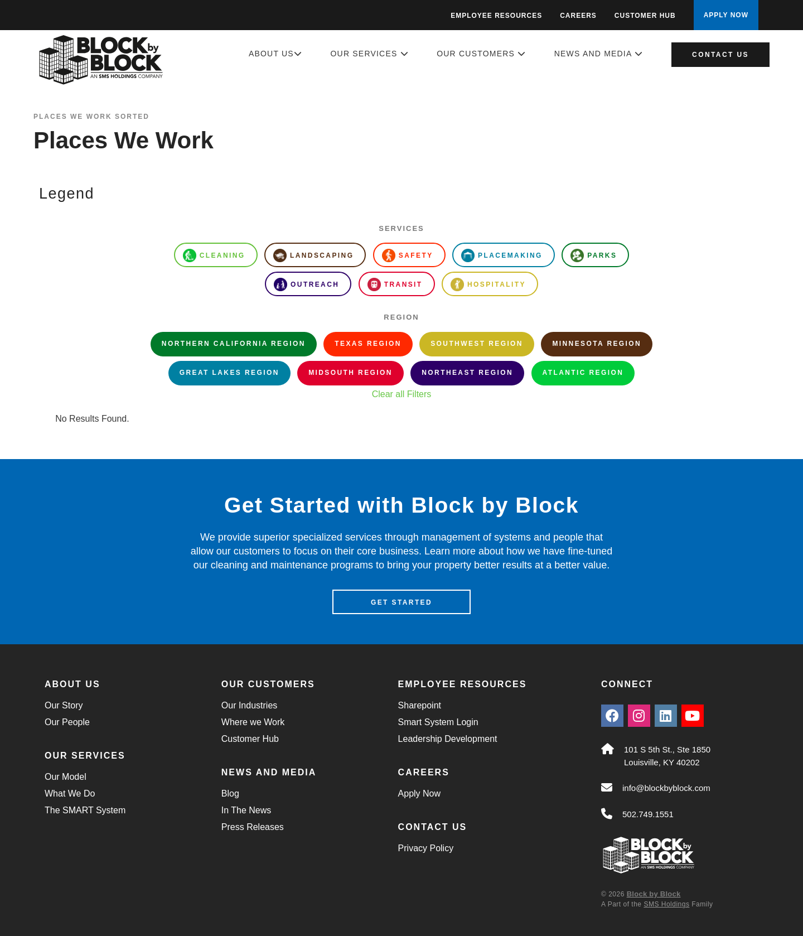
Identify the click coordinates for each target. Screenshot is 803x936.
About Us (275, 53)
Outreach (306, 284)
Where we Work (253, 722)
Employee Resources (496, 16)
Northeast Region (467, 373)
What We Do (70, 793)
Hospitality (488, 284)
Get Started (401, 602)
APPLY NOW (726, 15)
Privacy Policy (426, 848)
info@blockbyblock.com (666, 788)
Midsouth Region (350, 373)
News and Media (598, 53)
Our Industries (249, 705)
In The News (246, 810)
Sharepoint (419, 705)
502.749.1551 (648, 814)
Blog (230, 793)
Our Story (64, 705)
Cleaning (214, 255)
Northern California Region (234, 344)
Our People (67, 722)
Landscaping (313, 255)
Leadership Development (447, 739)
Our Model (65, 776)
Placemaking (502, 255)
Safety (407, 255)
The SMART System (85, 810)
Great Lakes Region (229, 373)
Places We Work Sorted (91, 116)
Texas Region (368, 344)
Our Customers (481, 53)
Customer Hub (645, 16)
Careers (578, 16)
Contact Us (720, 55)
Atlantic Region (583, 373)
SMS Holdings (666, 904)
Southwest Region (476, 344)
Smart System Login (438, 722)
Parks (593, 255)
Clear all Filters (402, 394)
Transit (395, 284)
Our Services (370, 53)
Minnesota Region (596, 344)
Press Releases (252, 827)
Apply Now (419, 793)
